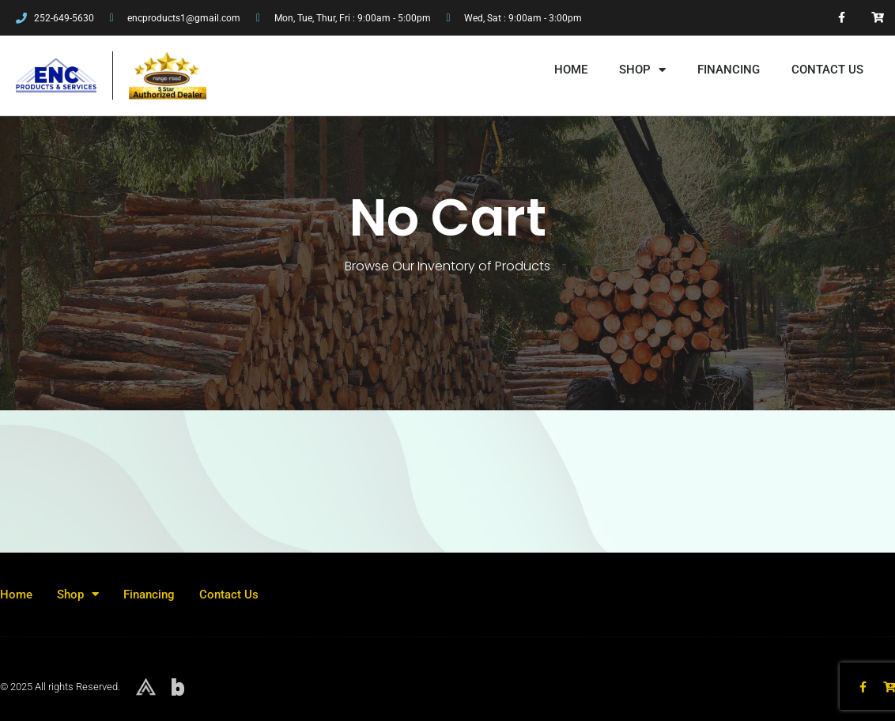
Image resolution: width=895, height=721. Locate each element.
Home (570, 69)
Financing (728, 69)
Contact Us (827, 69)
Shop (642, 70)
